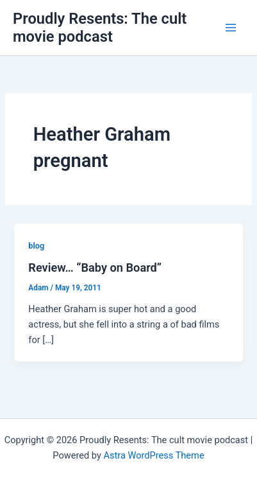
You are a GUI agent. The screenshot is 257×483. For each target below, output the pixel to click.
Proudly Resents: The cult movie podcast (100, 28)
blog (36, 245)
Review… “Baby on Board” (95, 267)
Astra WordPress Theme (153, 455)
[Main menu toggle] (230, 27)
